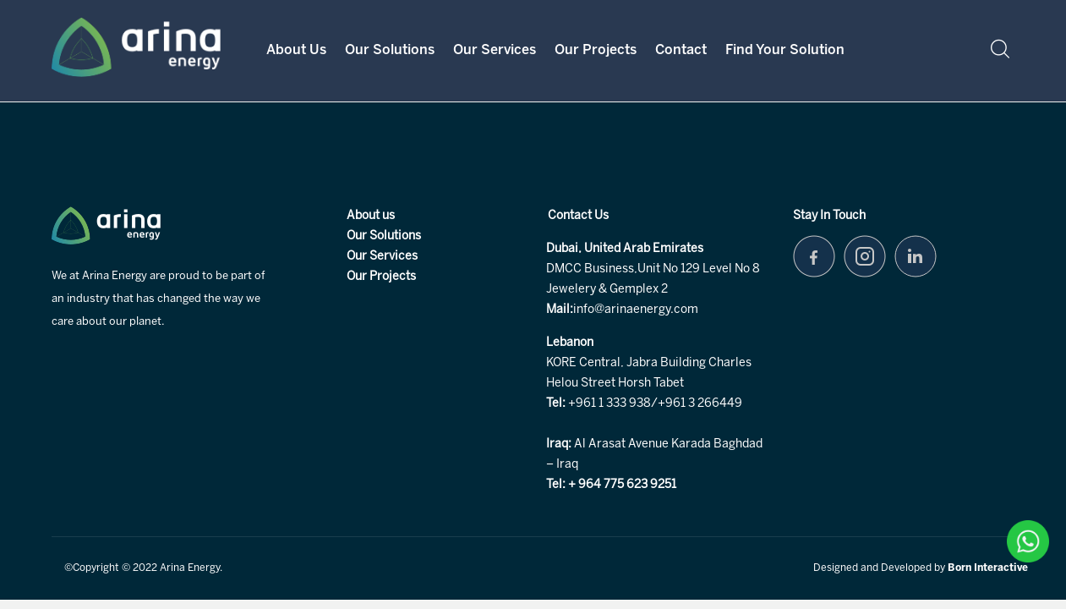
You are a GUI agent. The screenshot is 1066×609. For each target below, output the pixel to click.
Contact (681, 50)
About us (371, 216)
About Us (296, 50)
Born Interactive (988, 568)
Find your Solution (785, 50)
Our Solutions (390, 50)
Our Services (494, 50)
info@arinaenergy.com (635, 309)
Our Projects (596, 50)
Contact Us (578, 216)
